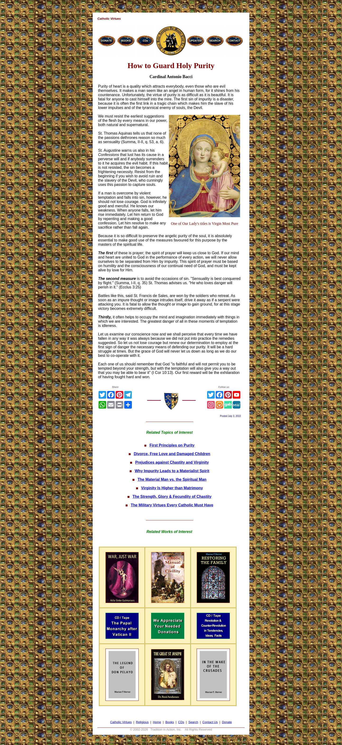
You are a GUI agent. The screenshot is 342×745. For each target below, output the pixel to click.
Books (169, 722)
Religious (142, 722)
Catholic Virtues (121, 722)
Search (193, 722)
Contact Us (210, 722)
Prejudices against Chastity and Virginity (172, 462)
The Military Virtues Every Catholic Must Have (172, 505)
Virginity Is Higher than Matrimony (172, 488)
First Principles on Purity (171, 445)
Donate (227, 722)
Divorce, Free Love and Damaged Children (172, 454)
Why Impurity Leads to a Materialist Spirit (172, 471)
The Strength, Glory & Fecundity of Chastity (172, 497)
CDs (181, 722)
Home (157, 722)
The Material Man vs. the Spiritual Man (172, 479)
